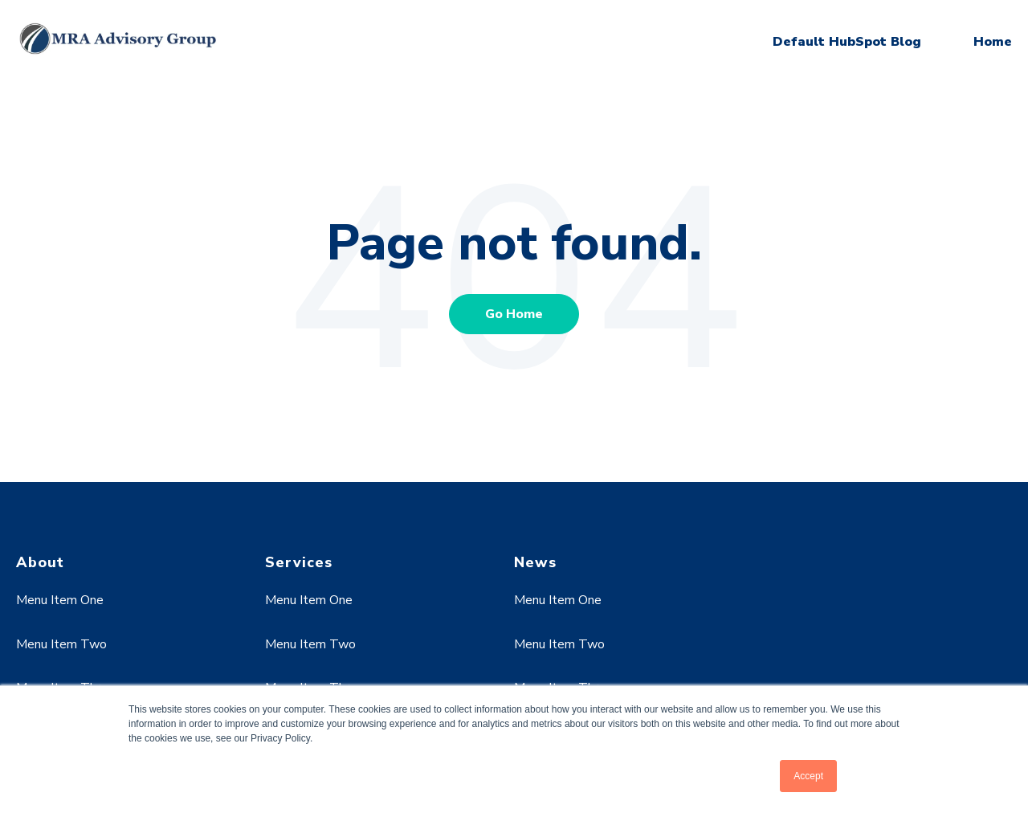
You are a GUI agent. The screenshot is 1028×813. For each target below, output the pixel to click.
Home (992, 42)
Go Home (514, 314)
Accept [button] (808, 776)
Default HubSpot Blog (847, 42)
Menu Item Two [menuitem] (61, 644)
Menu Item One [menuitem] (60, 600)
